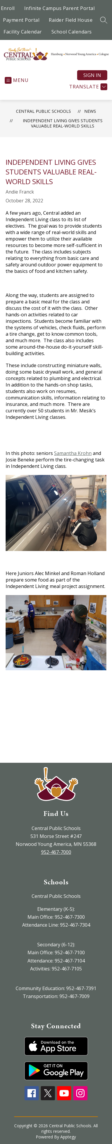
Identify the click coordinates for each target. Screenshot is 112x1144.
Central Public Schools (43, 111)
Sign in (92, 75)
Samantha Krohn (73, 453)
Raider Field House (70, 20)
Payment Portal (21, 20)
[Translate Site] (87, 86)
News (90, 111)
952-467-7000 (56, 852)
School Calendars (71, 31)
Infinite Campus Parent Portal (59, 8)
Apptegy (68, 1137)
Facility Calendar (23, 31)
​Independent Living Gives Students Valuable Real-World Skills (63, 123)
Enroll (8, 8)
